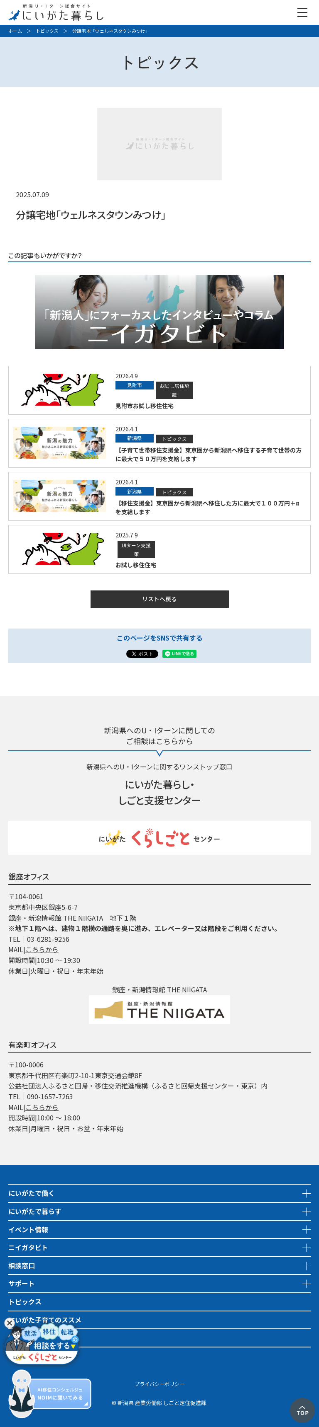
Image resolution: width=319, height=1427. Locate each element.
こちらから (42, 949)
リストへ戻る (159, 599)
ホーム (15, 30)
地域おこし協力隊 (34, 1337)
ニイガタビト (28, 1247)
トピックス (47, 30)
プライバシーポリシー (159, 1383)
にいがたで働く (31, 1193)
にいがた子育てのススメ (44, 1320)
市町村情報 (25, 1356)
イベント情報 (28, 1229)
